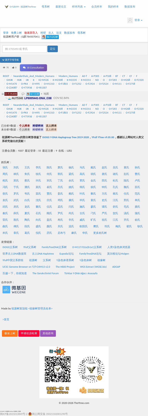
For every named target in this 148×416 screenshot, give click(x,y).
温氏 (71, 226)
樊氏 (96, 226)
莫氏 (38, 187)
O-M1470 (12, 83)
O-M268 (125, 80)
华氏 (85, 233)
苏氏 (137, 187)
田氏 (104, 180)
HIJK (19, 80)
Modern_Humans (68, 76)
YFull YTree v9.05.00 (103, 137)
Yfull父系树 (29, 247)
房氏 (16, 206)
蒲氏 (137, 213)
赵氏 (104, 167)
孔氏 (115, 187)
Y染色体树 (86, 260)
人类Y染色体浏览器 (118, 247)
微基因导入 (31, 32)
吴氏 (115, 167)
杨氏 (71, 167)
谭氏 (104, 206)
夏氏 (27, 213)
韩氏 (82, 187)
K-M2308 (58, 80)
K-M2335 (72, 80)
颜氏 (49, 226)
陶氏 (27, 219)
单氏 (137, 200)
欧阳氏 (84, 226)
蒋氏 (115, 193)
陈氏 (49, 167)
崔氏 (49, 187)
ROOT (6, 76)
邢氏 (126, 200)
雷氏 (5, 219)
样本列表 (78, 6)
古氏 (82, 213)
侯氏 (93, 187)
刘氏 (16, 167)
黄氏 (126, 167)
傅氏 (16, 226)
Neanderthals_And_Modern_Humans (33, 76)
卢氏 (137, 180)
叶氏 (82, 193)
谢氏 (115, 174)
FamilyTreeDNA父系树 (54, 247)
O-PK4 (24, 83)
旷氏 (93, 219)
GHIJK (10, 80)
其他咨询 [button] (48, 333)
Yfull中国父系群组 (13, 260)
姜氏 (60, 193)
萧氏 (60, 167)
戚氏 (82, 219)
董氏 (38, 206)
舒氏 (115, 206)
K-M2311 (86, 80)
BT (116, 76)
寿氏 (60, 219)
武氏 (16, 200)
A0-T (84, 76)
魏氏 (126, 187)
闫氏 (71, 206)
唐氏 (104, 174)
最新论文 (61, 6)
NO (97, 80)
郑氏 (16, 180)
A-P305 (95, 76)
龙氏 (27, 206)
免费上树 (16, 32)
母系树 (46, 6)
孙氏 (137, 167)
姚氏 (71, 187)
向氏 (38, 219)
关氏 (60, 226)
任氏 (126, 193)
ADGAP (116, 266)
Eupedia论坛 (67, 253)
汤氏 (126, 213)
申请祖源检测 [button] (29, 333)
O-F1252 (76, 83)
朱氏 (27, 174)
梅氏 (118, 226)
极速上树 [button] (9, 333)
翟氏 (129, 226)
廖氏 (93, 206)
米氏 (5, 233)
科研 (43, 32)
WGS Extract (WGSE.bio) (93, 266)
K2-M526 (44, 80)
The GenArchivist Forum (45, 273)
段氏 (27, 226)
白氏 (27, 200)
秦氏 (5, 213)
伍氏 (49, 206)
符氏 (107, 226)
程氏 (5, 180)
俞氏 (137, 219)
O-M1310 (49, 83)
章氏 (16, 233)
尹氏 (60, 213)
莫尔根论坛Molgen (118, 253)
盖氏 (49, 219)
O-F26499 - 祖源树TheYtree (23, 6)
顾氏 (49, 213)
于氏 (16, 187)
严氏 (104, 213)
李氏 (38, 167)
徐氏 (38, 174)
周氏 (5, 174)
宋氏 (49, 180)
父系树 (47, 260)
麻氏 (74, 233)
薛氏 (16, 213)
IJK (27, 80)
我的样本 (113, 6)
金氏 (93, 180)
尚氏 (71, 213)
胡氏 (93, 174)
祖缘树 (101, 260)
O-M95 (36, 83)
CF (130, 76)
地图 (46, 93)
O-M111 (117, 83)
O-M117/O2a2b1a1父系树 (87, 247)
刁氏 (93, 213)
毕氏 (82, 200)
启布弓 (62, 233)
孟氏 (60, 206)
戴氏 (93, 167)
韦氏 (27, 193)
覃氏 (82, 180)
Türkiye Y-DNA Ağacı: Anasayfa (81, 273)
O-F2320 (139, 80)
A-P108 (107, 76)
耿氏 (140, 226)
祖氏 (104, 219)
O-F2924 (90, 83)
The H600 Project (65, 266)
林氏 (16, 174)
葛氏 (27, 233)
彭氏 (126, 174)
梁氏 (71, 174)
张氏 (5, 167)
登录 (134, 20)
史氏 (104, 200)
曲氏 (5, 226)
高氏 (82, 174)
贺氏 (115, 213)
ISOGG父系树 (10, 247)
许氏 (38, 180)
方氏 (104, 193)
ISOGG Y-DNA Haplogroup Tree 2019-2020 (65, 137)
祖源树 (33, 260)
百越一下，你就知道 (15, 273)
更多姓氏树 (100, 233)
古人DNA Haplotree (43, 253)
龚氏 (137, 206)
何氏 (49, 174)
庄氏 (49, 200)
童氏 (93, 200)
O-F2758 (130, 83)
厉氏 (49, 233)
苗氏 (38, 193)
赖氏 (71, 193)
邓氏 (60, 200)
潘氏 (27, 187)
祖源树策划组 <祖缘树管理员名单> (31, 308)
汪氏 (115, 200)
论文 (59, 32)
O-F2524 (103, 83)
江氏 (115, 219)
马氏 (82, 167)
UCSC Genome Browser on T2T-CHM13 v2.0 (26, 266)
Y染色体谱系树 (65, 260)
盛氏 (38, 226)
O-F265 (113, 80)
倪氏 (38, 233)
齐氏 (126, 219)
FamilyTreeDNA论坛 (90, 253)
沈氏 (38, 200)
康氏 (71, 200)
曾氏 (5, 193)
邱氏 (5, 206)
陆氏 (126, 180)
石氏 (38, 213)
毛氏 (126, 206)
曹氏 (137, 174)
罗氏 (16, 193)
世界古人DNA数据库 (14, 253)
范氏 (137, 193)
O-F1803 (63, 83)
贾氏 (49, 193)
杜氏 (115, 180)
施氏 (82, 206)
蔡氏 (27, 180)
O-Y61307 (41, 87)
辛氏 (71, 219)
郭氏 (60, 174)
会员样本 (96, 6)
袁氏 (5, 200)
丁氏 (60, 180)
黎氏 (93, 193)
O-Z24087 (12, 87)
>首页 (6, 319)
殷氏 (16, 219)
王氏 (27, 167)
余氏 (71, 180)
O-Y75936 (26, 87)
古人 (51, 32)
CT (123, 76)
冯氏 (5, 187)
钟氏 (104, 187)
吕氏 (60, 187)
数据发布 (129, 6)
